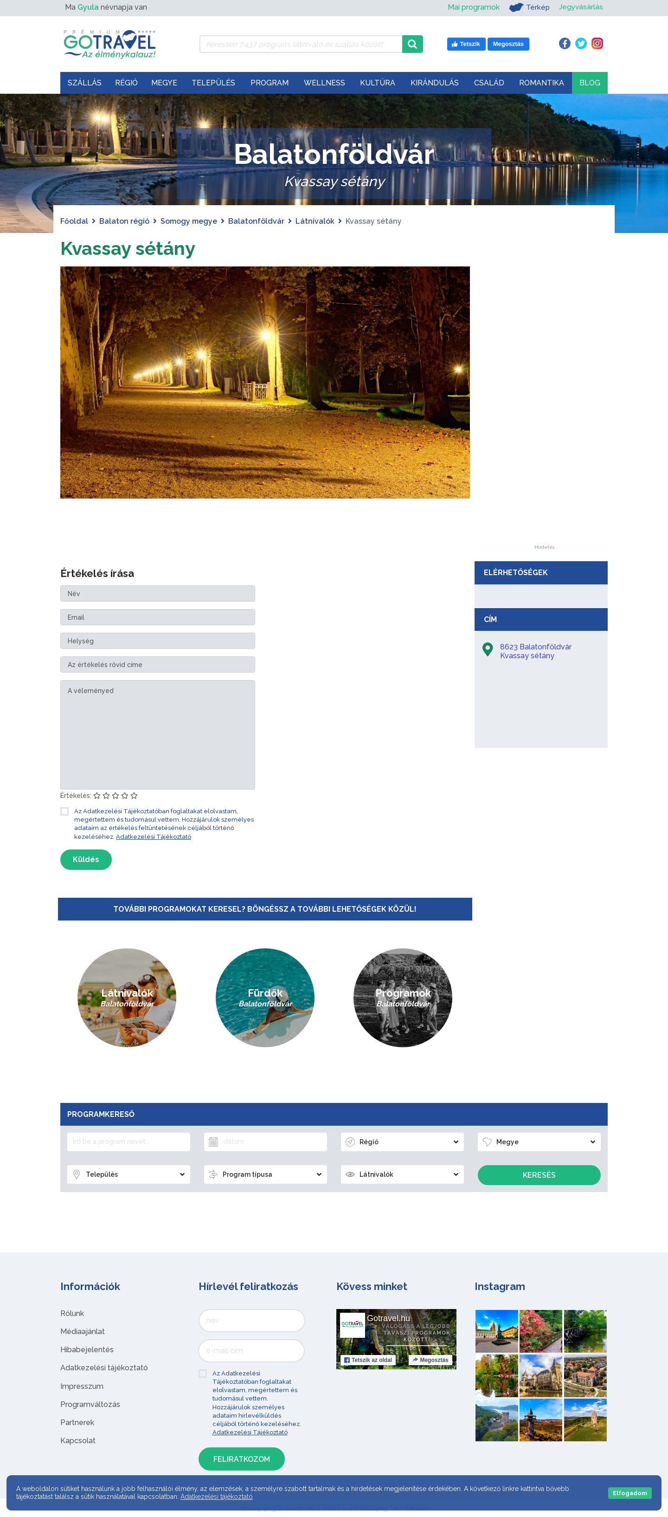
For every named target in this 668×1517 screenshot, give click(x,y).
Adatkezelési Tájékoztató (153, 836)
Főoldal (74, 221)
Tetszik (368, 1360)
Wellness (324, 82)
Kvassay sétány (127, 248)
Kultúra (377, 82)
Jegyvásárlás (580, 7)
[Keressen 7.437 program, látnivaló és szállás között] (300, 44)
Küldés (86, 859)
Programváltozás (90, 1404)
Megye (164, 82)
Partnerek (77, 1422)
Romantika (541, 82)
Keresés (539, 1175)
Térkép (528, 7)
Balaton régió (124, 221)
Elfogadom (630, 1493)
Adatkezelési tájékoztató (104, 1367)
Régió (126, 82)
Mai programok (472, 7)
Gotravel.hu (388, 1318)
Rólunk (72, 1313)
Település (213, 82)
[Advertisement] (544, 405)
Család (489, 82)
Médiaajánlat (82, 1331)
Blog (589, 82)
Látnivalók (314, 221)
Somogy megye (189, 221)
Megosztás (430, 1360)
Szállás (85, 82)
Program (269, 82)
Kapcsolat (78, 1440)
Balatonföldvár (256, 221)
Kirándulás (435, 82)
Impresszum (81, 1386)
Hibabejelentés (87, 1349)
